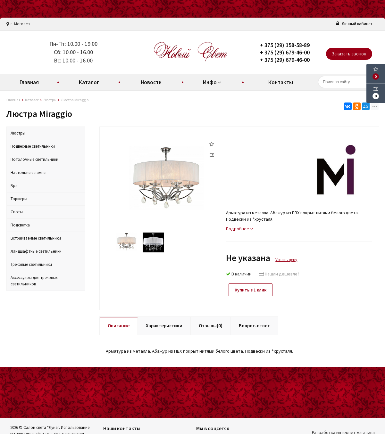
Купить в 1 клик (251, 290)
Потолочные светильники (34, 159)
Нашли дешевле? (279, 274)
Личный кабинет (354, 24)
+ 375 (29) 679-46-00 (285, 52)
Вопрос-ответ (254, 325)
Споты (17, 212)
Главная (29, 82)
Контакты (280, 82)
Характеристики (164, 325)
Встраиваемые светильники (36, 238)
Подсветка (20, 225)
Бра (14, 185)
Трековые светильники (31, 264)
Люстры (18, 133)
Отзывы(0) (210, 325)
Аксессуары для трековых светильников (34, 281)
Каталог (89, 82)
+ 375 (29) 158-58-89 (285, 45)
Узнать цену (286, 259)
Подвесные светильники (33, 146)
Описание (119, 325)
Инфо (213, 82)
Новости (151, 82)
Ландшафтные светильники (36, 251)
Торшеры (19, 198)
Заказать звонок (349, 54)
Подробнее (239, 229)
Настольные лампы (28, 172)
